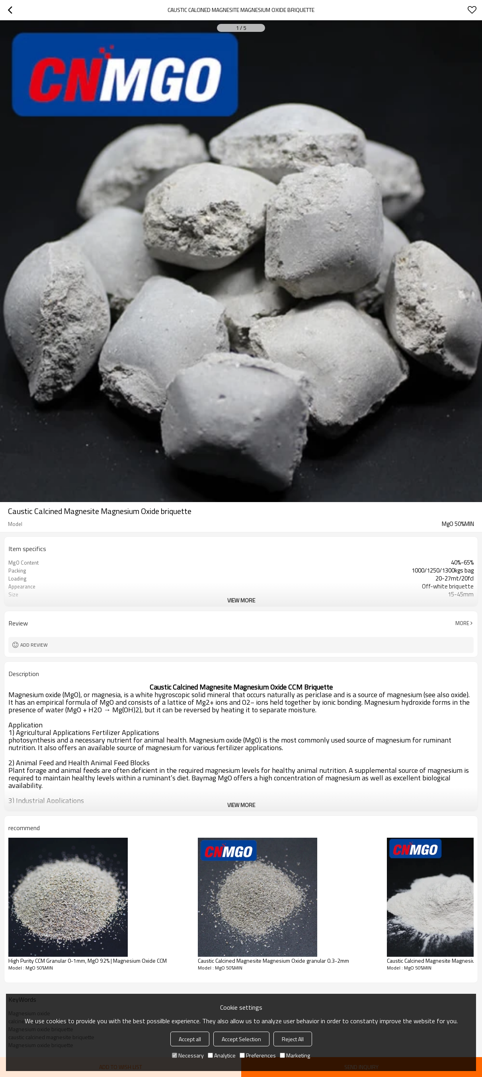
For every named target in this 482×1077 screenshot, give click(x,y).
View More (241, 600)
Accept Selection (241, 1039)
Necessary (188, 1055)
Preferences (258, 1055)
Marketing (295, 1055)
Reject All (293, 1039)
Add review (34, 645)
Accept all (190, 1039)
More (462, 623)
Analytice (222, 1055)
